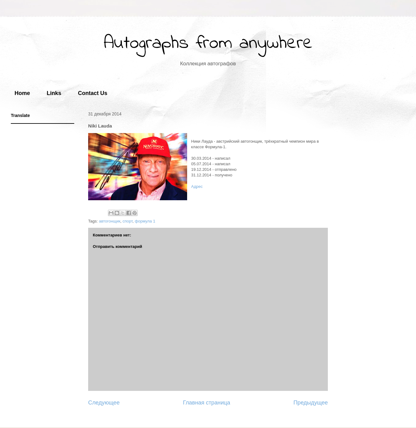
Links (54, 93)
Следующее (104, 403)
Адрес (197, 186)
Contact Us (92, 93)
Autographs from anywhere (208, 43)
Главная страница (206, 403)
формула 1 (145, 221)
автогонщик (109, 221)
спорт (127, 221)
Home (22, 93)
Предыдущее (311, 403)
